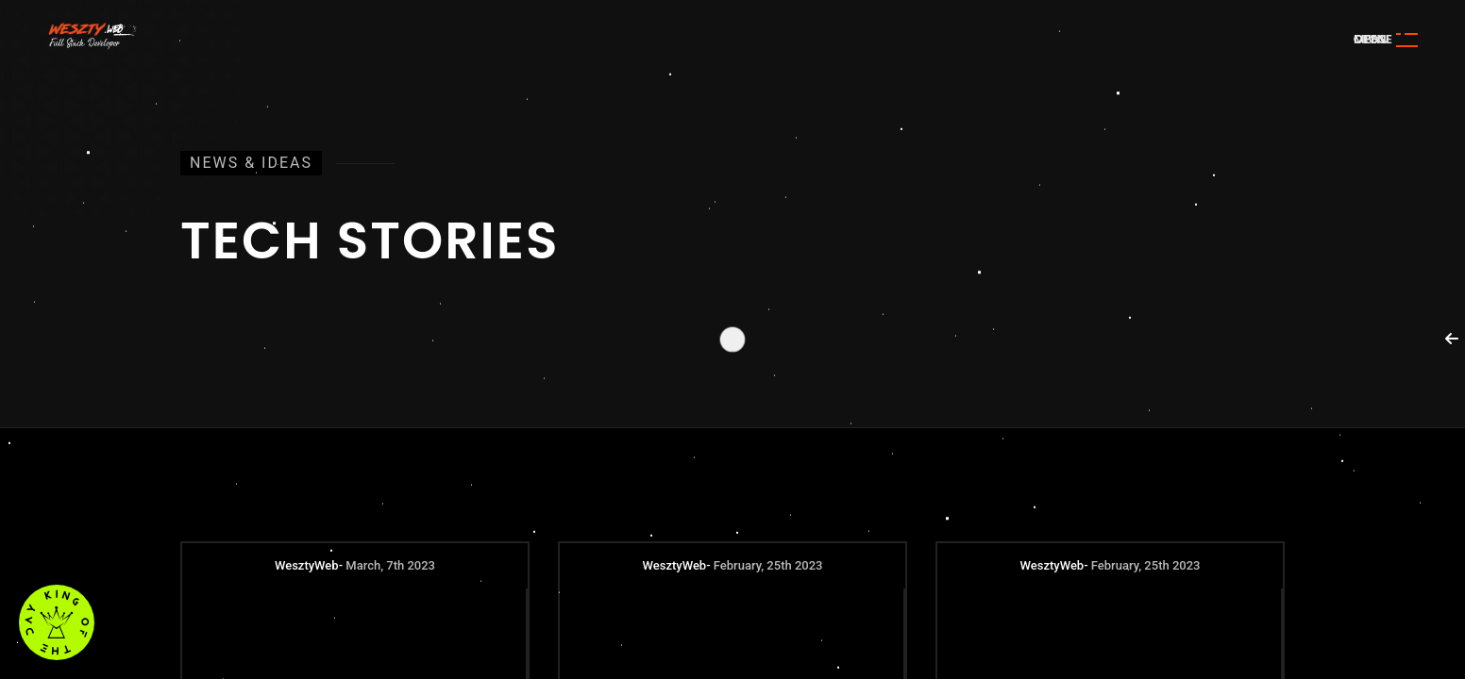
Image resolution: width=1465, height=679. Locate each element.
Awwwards (1422, 129)
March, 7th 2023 (390, 565)
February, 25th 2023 (768, 565)
